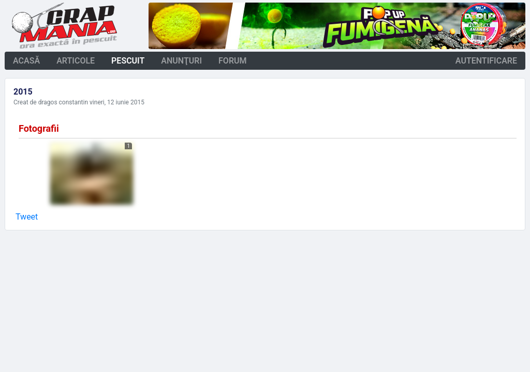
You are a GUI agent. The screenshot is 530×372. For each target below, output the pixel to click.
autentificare (486, 61)
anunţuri (181, 61)
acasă (26, 61)
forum (232, 61)
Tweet (27, 217)
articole (75, 61)
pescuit (127, 61)
